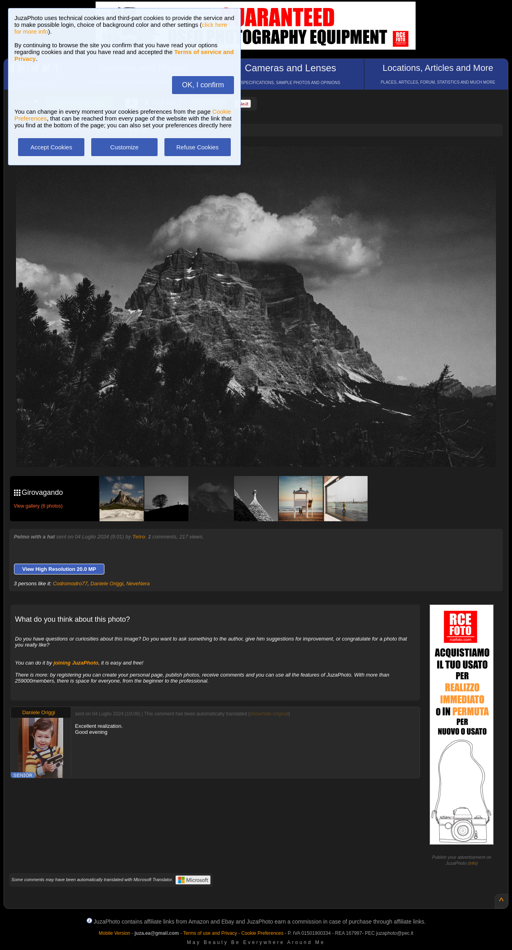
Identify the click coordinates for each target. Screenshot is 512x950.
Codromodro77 (70, 583)
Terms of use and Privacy (210, 933)
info (472, 863)
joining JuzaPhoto (76, 663)
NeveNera (138, 583)
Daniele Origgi (106, 583)
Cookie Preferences (262, 933)
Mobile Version (114, 933)
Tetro (138, 537)
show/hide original (269, 714)
